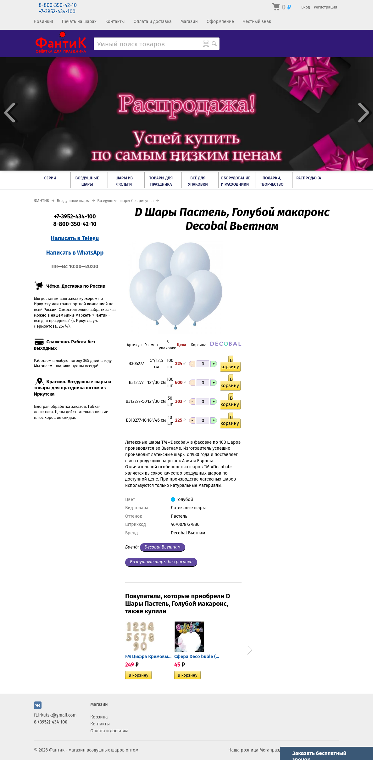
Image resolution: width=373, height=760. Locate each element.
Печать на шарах (79, 21)
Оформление (220, 21)
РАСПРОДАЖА (308, 178)
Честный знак (257, 21)
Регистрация (325, 7)
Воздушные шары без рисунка (161, 562)
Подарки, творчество (272, 181)
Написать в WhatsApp (75, 252)
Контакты (115, 21)
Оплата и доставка (152, 21)
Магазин (189, 21)
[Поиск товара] (214, 44)
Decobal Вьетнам (163, 547)
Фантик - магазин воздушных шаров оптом (93, 750)
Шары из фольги (124, 181)
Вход (305, 7)
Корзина (99, 717)
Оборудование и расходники (235, 181)
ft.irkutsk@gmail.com (55, 715)
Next (249, 650)
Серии (50, 178)
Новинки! (43, 21)
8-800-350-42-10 (58, 5)
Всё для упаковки (198, 181)
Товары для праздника (161, 181)
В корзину (229, 363)
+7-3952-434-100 (57, 11)
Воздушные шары (87, 181)
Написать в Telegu (75, 238)
